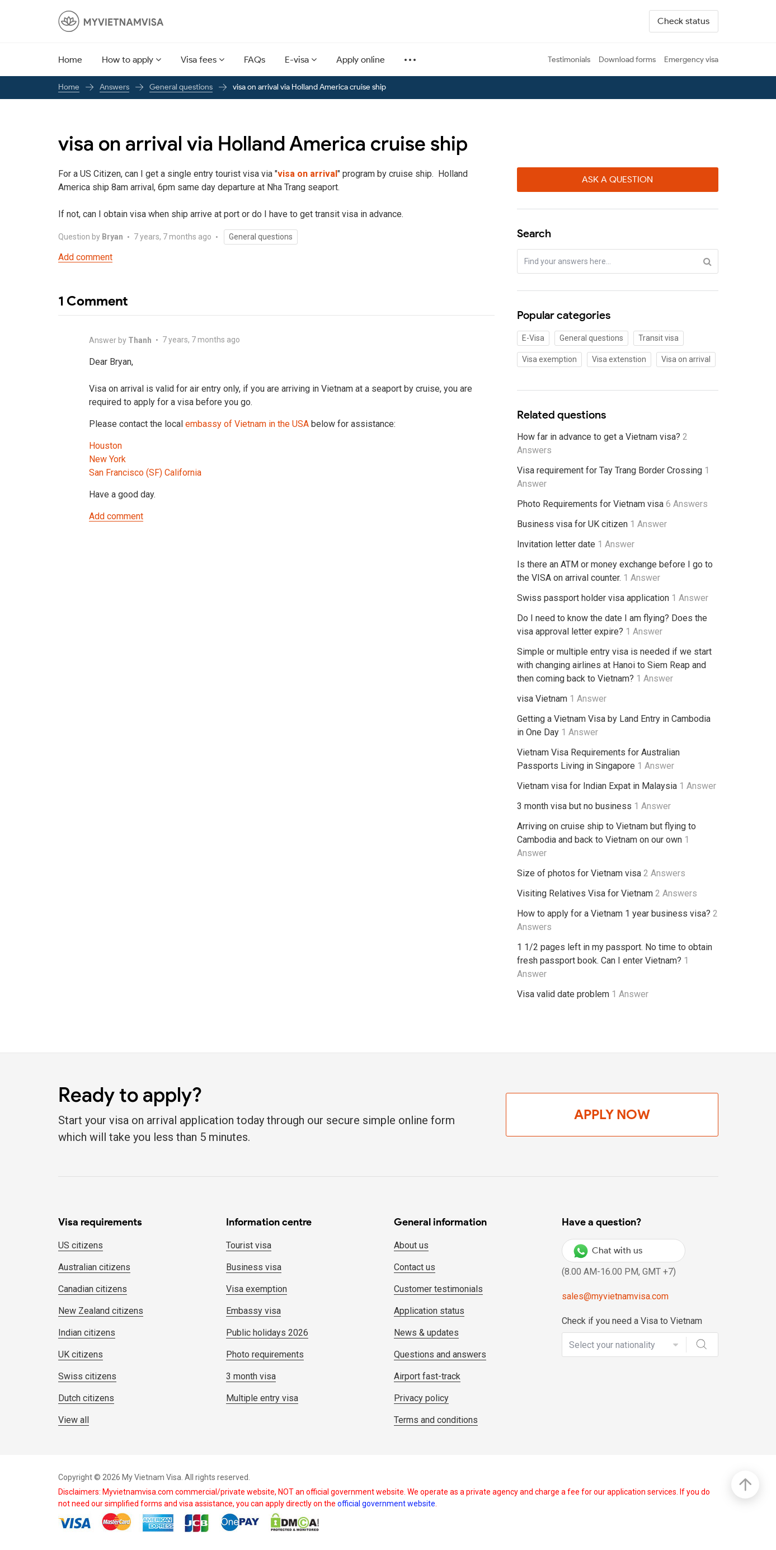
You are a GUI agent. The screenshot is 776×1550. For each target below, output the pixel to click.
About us (411, 1245)
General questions (181, 87)
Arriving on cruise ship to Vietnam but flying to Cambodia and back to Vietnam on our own (606, 839)
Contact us (414, 1267)
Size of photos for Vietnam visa (601, 873)
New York (107, 459)
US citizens (80, 1245)
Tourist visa (248, 1245)
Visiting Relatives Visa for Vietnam (607, 893)
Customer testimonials (438, 1289)
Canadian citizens (92, 1289)
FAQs (254, 59)
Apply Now (612, 1114)
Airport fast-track (427, 1376)
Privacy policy (421, 1398)
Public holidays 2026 (267, 1332)
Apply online (360, 59)
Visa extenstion (619, 359)
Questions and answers (440, 1354)
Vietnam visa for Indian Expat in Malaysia (616, 786)
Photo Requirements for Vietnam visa (612, 504)
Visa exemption (549, 359)
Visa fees (199, 59)
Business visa (253, 1267)
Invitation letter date (575, 544)
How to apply (127, 59)
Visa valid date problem (582, 994)
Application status (429, 1310)
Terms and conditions (436, 1420)
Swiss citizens (87, 1376)
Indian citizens (86, 1332)
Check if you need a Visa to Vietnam (632, 1321)
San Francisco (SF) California (145, 472)
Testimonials (569, 59)
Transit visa (658, 338)
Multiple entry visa (262, 1398)
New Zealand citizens (100, 1310)
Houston (105, 445)
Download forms (627, 59)
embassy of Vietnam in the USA (247, 424)
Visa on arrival (686, 359)
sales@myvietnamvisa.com (615, 1296)
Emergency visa (691, 59)
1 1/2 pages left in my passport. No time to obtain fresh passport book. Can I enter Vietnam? (614, 960)
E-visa (297, 59)
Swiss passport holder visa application (612, 598)
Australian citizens (94, 1267)
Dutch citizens (86, 1398)
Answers (114, 87)
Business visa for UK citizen (592, 524)
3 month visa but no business (594, 806)
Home (70, 59)
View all (73, 1420)
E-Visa (533, 338)
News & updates (426, 1332)
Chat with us (607, 1250)
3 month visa (251, 1376)
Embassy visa (253, 1310)
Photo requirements (265, 1354)
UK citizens (80, 1354)
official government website (386, 1503)
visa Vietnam (561, 698)
